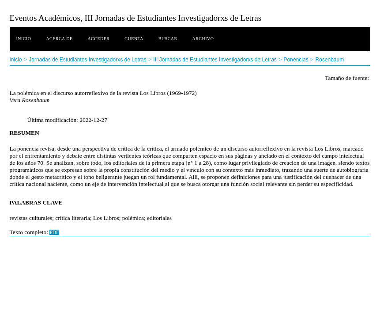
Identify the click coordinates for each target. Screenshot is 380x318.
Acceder (98, 38)
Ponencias (296, 60)
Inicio (23, 38)
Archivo (203, 38)
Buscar (167, 38)
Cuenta (133, 38)
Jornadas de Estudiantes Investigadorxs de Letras (87, 60)
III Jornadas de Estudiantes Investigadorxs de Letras (215, 60)
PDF (54, 232)
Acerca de (59, 38)
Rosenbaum (329, 60)
